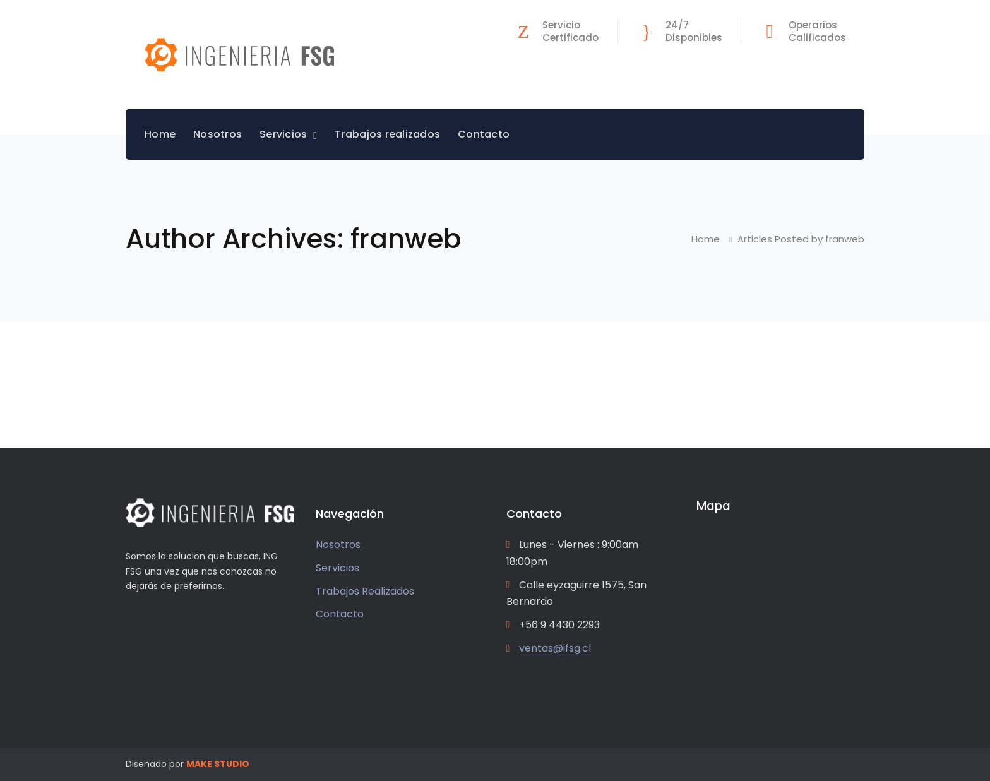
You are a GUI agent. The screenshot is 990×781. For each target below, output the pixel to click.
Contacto (340, 614)
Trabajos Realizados (365, 591)
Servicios (337, 568)
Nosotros (338, 544)
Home (705, 239)
